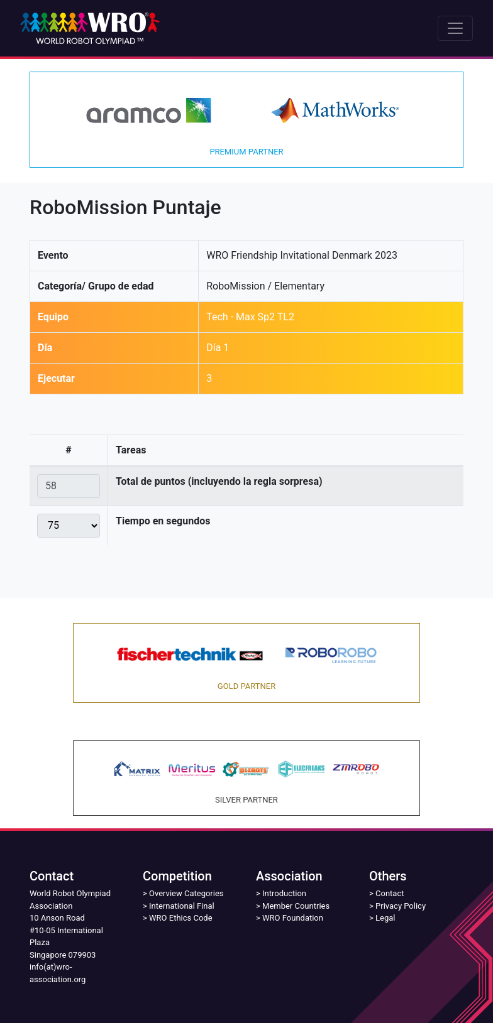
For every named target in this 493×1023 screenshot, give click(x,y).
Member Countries (296, 906)
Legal (385, 918)
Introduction (284, 893)
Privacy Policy (400, 906)
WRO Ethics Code (181, 918)
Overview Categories (186, 893)
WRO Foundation (292, 918)
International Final (181, 906)
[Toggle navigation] (455, 28)
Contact (389, 893)
